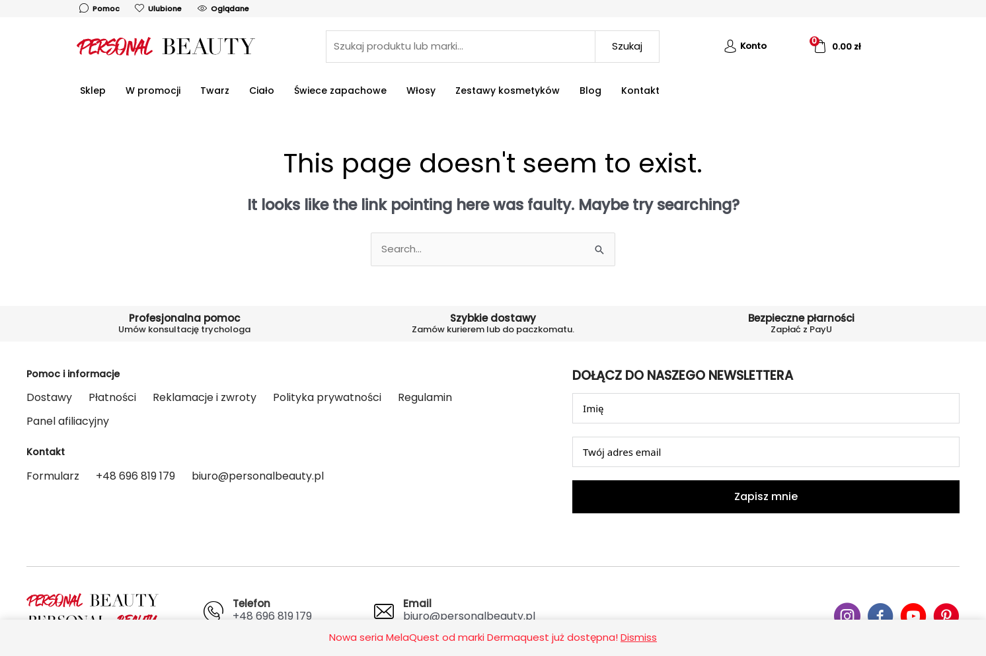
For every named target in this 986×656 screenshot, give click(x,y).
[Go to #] (847, 618)
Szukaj (627, 46)
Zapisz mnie (766, 496)
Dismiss (639, 637)
